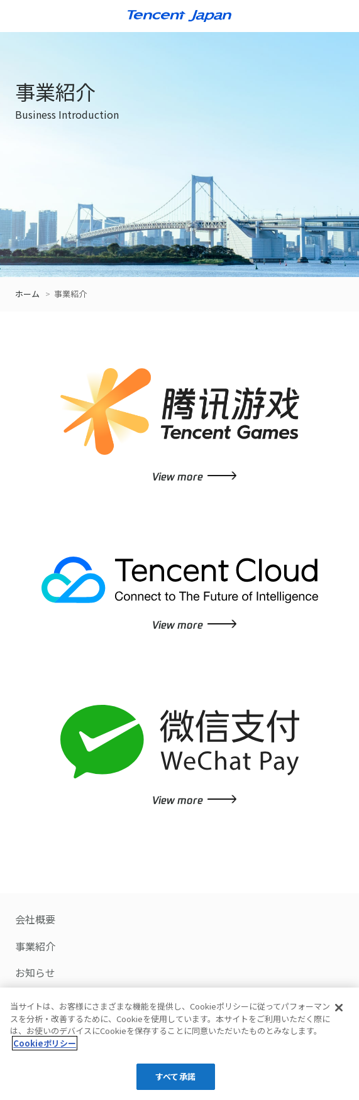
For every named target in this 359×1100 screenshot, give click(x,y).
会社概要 (35, 919)
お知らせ (35, 972)
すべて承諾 (175, 1076)
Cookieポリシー (44, 1043)
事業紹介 (35, 946)
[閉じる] (339, 1007)
